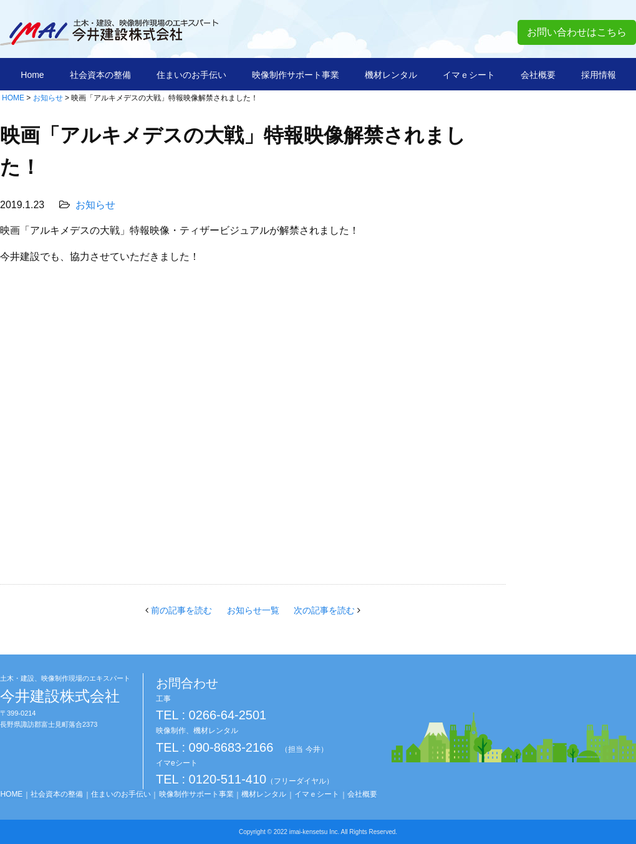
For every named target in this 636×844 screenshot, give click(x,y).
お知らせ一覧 (253, 610)
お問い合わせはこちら (577, 32)
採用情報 (598, 75)
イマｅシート (469, 75)
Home (32, 75)
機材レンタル (391, 75)
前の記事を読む (180, 610)
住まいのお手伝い (191, 75)
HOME (13, 98)
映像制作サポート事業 (295, 75)
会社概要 (538, 75)
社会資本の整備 (100, 75)
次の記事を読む (325, 610)
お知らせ (48, 98)
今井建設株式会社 (65, 688)
